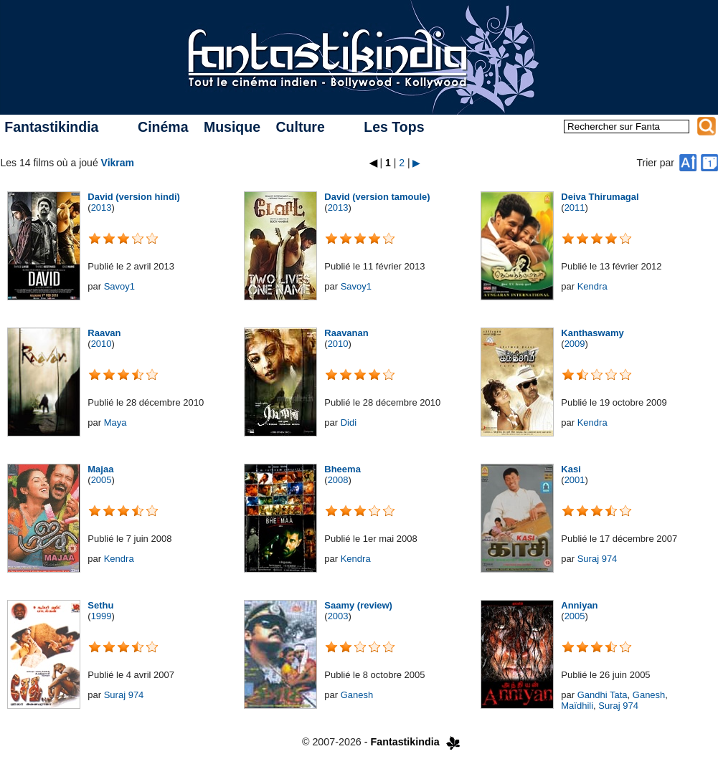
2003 (338, 616)
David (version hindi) (134, 196)
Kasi (570, 469)
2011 (575, 207)
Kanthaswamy (592, 333)
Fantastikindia (51, 127)
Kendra (592, 286)
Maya (115, 422)
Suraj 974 (597, 558)
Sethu (100, 605)
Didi (348, 422)
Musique (232, 127)
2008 (338, 479)
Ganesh (357, 694)
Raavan (104, 333)
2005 (101, 479)
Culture (299, 127)
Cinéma (163, 127)
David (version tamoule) (377, 196)
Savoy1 (119, 286)
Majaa (100, 469)
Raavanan (346, 333)
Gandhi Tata (602, 694)
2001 (575, 479)
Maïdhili (577, 705)
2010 (101, 343)
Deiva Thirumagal (599, 196)
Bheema (342, 469)
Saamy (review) (358, 605)
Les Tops (394, 127)
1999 (101, 616)
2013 (101, 207)
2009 (575, 343)
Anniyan (579, 605)
